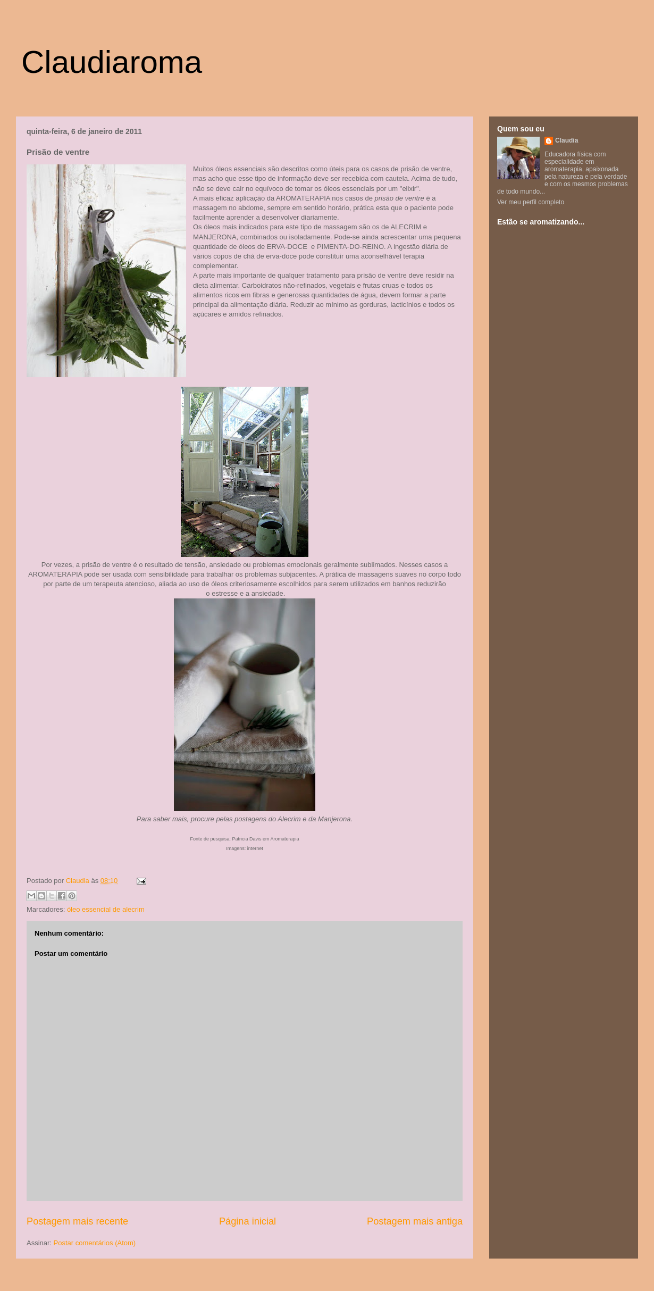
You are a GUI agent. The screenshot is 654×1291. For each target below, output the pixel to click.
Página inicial (247, 1221)
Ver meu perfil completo (530, 202)
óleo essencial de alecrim (106, 909)
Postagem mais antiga (415, 1221)
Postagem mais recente (77, 1221)
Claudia (78, 881)
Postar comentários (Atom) (95, 1243)
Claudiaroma (111, 62)
